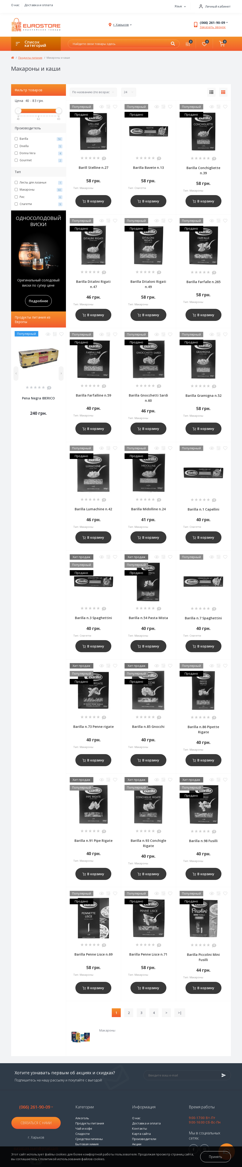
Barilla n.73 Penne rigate (93, 726)
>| (180, 1012)
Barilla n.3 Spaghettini (93, 618)
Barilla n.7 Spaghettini (203, 618)
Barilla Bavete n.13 (148, 167)
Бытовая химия (87, 1144)
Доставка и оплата (38, 5)
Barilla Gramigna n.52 (203, 395)
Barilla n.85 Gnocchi (148, 726)
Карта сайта (141, 1134)
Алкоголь (82, 1118)
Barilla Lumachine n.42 (93, 509)
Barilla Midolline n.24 (148, 509)
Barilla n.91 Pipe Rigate (93, 840)
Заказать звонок (213, 27)
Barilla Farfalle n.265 (203, 282)
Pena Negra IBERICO (38, 398)
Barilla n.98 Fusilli (203, 841)
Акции (136, 1144)
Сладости (82, 1134)
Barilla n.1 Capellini (203, 509)
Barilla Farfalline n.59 (93, 395)
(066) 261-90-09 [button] (36, 1107)
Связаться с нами (36, 1123)
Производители (144, 1139)
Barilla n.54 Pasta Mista (148, 618)
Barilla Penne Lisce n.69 (93, 954)
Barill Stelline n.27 (93, 167)
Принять (215, 1156)
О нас (15, 5)
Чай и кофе (83, 1128)
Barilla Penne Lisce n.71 (148, 954)
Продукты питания (30, 57)
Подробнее (38, 301)
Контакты (139, 1128)
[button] (213, 6)
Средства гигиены (89, 1139)
